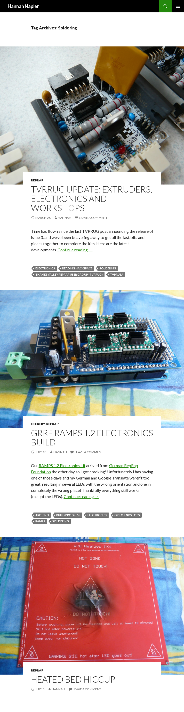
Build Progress (68, 515)
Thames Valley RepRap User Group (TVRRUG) (69, 274)
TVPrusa (116, 274)
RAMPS (40, 521)
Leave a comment (93, 218)
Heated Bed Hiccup (73, 679)
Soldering (108, 268)
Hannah (64, 218)
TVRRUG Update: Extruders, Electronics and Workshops (91, 198)
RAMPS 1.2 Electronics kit (62, 465)
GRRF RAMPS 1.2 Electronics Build (92, 437)
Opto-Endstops (127, 515)
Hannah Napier (23, 6)
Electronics (45, 268)
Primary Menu (178, 6)
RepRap (37, 180)
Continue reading (75, 249)
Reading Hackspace (77, 268)
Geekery (38, 424)
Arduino (42, 515)
